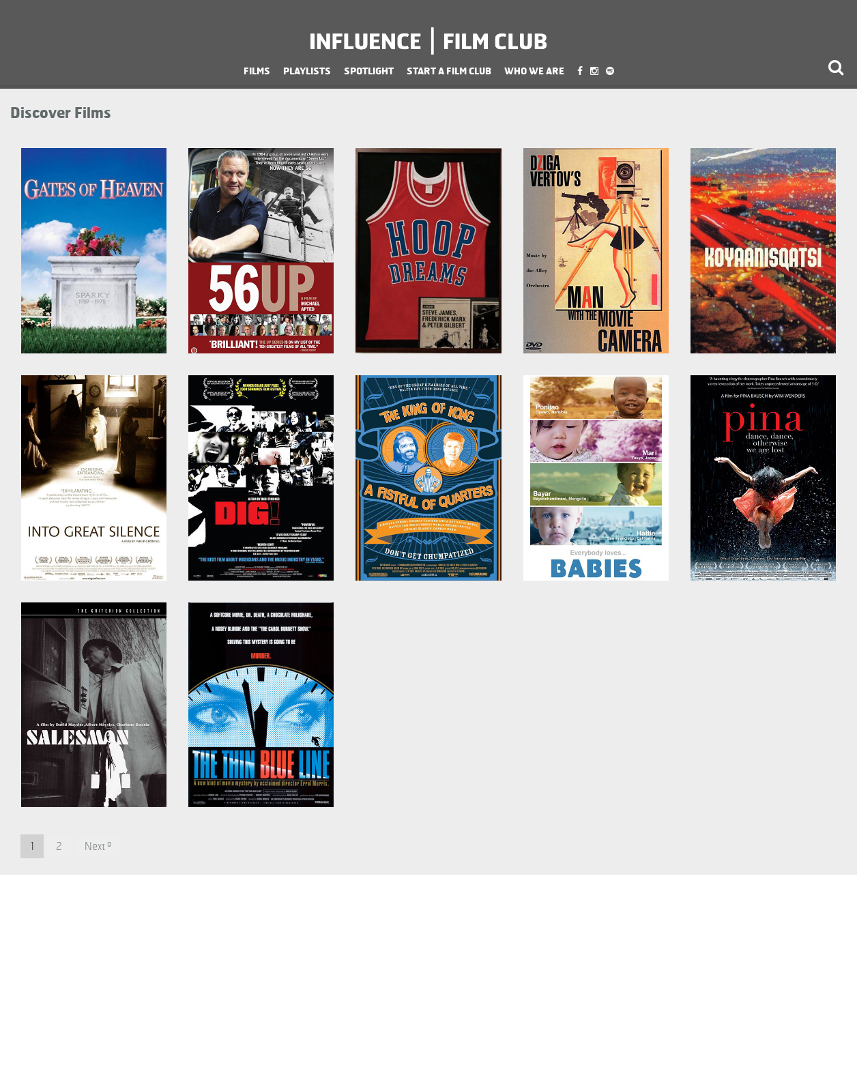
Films (257, 70)
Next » (98, 846)
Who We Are (534, 70)
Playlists (307, 70)
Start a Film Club (449, 70)
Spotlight (369, 70)
